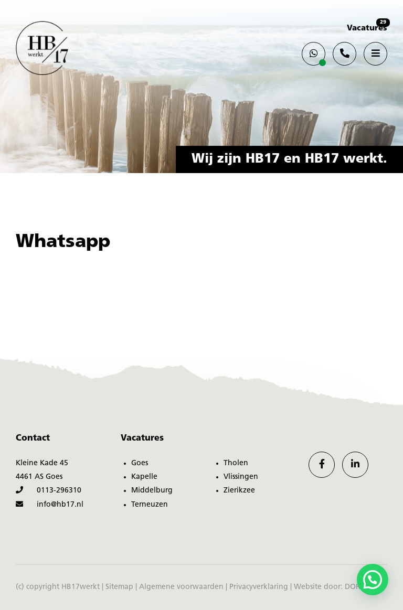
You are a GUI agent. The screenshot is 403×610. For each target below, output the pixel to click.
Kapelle (144, 477)
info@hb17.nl (49, 505)
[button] (372, 579)
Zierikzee (239, 491)
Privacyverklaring (258, 587)
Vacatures (367, 29)
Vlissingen (241, 477)
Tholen (236, 463)
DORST (356, 587)
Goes (139, 463)
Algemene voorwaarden (181, 587)
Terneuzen (149, 505)
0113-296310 (48, 491)
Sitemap (119, 587)
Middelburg (152, 491)
